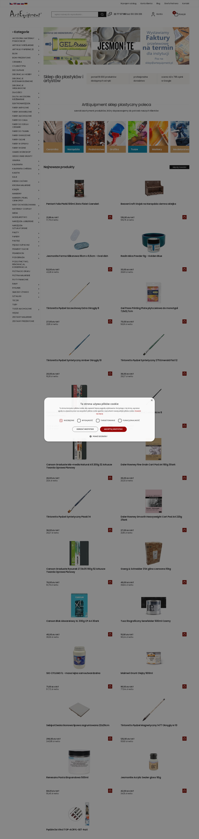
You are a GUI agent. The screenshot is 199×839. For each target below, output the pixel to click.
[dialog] (99, 419)
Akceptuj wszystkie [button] (113, 429)
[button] (99, 436)
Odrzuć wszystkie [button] (85, 429)
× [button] (152, 400)
